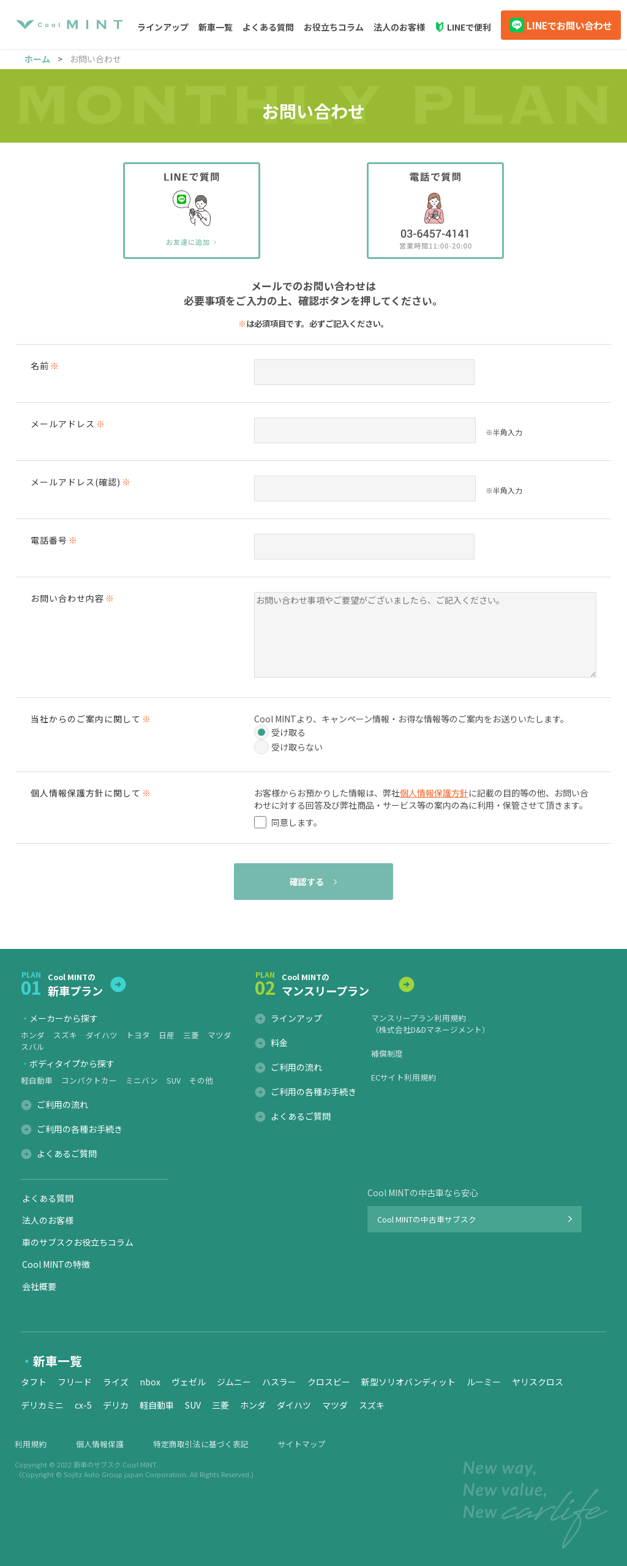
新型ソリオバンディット (408, 1382)
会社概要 (39, 1286)
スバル (33, 1046)
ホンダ (33, 1035)
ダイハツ (102, 1035)
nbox (150, 1382)
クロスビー (328, 1382)
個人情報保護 (100, 1444)
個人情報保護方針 (434, 793)
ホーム (37, 59)
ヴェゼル (188, 1382)
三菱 (191, 1035)
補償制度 (387, 1053)
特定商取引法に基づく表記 (201, 1444)
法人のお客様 (399, 27)
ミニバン (142, 1080)
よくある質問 (268, 27)
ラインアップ (296, 1018)
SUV (174, 1080)
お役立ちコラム (334, 27)
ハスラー (279, 1382)
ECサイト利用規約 (403, 1077)
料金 (279, 1042)
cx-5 (83, 1405)
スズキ (65, 1035)
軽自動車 (37, 1080)
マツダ (219, 1035)
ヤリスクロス (537, 1382)
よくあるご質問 (67, 1153)
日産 (167, 1035)
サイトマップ (302, 1444)
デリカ (116, 1405)
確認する (307, 881)
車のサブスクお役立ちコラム (77, 1242)
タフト (34, 1382)
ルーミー (484, 1382)
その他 (201, 1080)
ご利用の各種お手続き (79, 1129)
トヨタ (138, 1035)
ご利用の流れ (62, 1104)
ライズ (116, 1382)
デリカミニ (42, 1405)
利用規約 (31, 1444)
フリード (75, 1382)
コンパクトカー (89, 1080)
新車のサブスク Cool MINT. (115, 1464)
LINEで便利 (469, 27)
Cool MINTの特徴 (56, 1264)
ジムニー (234, 1382)
